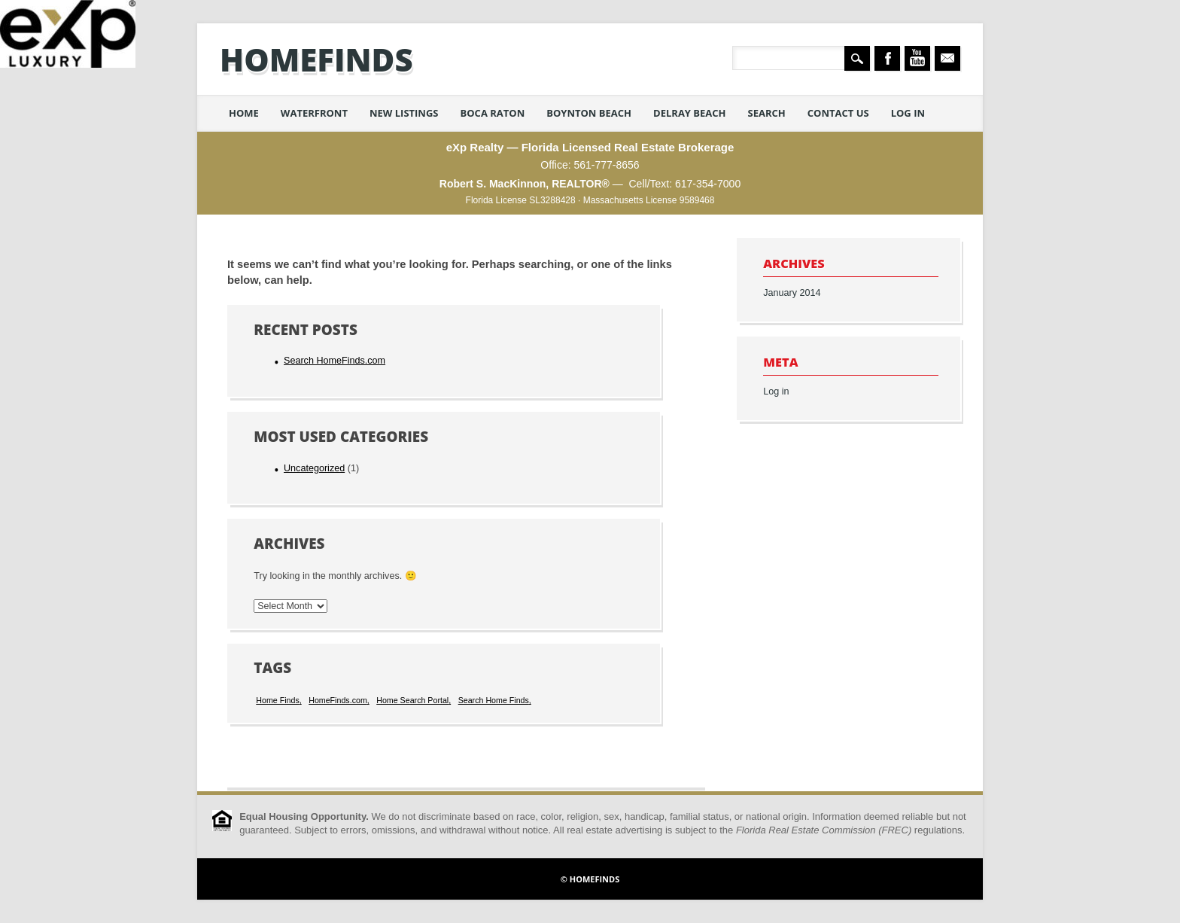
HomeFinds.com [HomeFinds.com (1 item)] (338, 700)
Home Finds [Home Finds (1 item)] (277, 700)
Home (244, 113)
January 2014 (791, 293)
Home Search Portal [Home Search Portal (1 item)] (412, 700)
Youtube (917, 58)
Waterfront (314, 113)
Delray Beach (689, 113)
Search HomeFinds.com (334, 360)
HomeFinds (316, 59)
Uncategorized (314, 468)
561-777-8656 (606, 165)
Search (767, 113)
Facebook (887, 58)
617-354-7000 (708, 184)
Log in (908, 113)
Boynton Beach (588, 113)
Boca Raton (493, 113)
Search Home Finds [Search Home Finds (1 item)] (493, 700)
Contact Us (838, 113)
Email (947, 58)
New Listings (404, 113)
